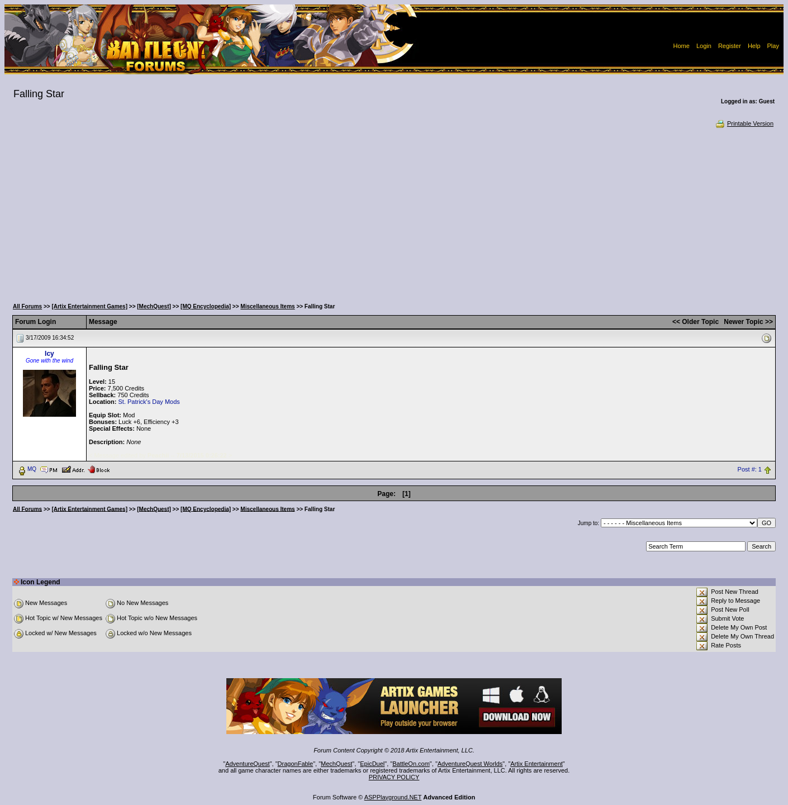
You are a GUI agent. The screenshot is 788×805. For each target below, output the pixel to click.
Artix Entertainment (536, 763)
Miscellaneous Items (267, 306)
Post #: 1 (750, 469)
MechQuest (336, 763)
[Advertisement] (394, 212)
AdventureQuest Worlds (470, 763)
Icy (49, 354)
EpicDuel (372, 763)
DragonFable (296, 763)
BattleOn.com (411, 763)
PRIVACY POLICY (394, 777)
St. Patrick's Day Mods (149, 401)
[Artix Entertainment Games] (89, 306)
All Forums (27, 306)
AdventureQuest (247, 763)
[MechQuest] (154, 306)
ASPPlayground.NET (393, 797)
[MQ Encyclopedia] (206, 306)
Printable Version (744, 123)
